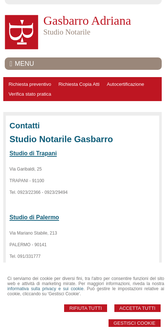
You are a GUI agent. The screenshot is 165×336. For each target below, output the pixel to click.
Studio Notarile (66, 32)
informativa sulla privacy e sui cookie (45, 288)
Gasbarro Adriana (87, 20)
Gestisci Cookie (135, 323)
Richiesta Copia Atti (78, 84)
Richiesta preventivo (29, 84)
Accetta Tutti (137, 308)
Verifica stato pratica (29, 94)
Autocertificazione (125, 84)
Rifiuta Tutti (85, 308)
